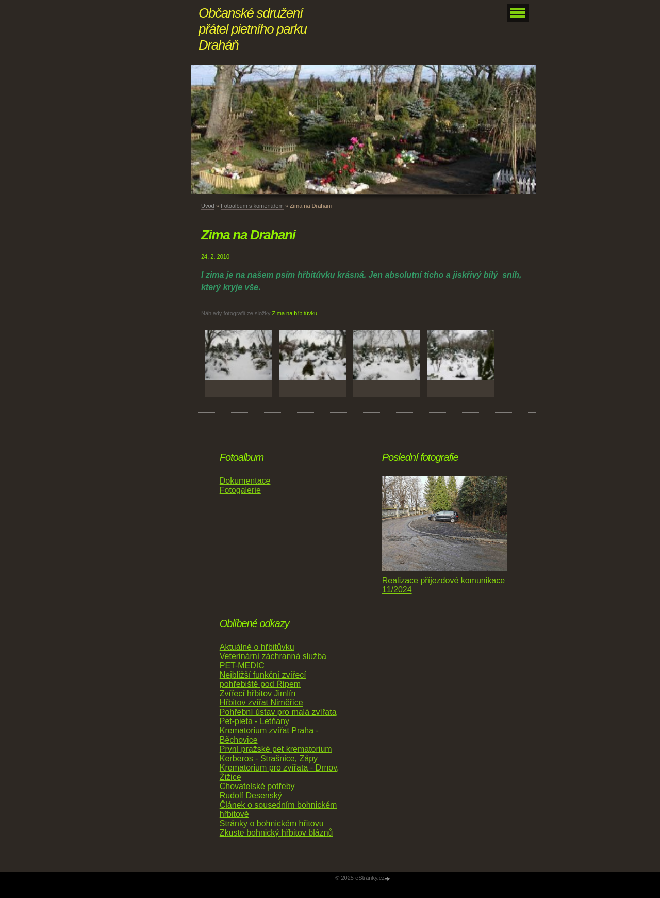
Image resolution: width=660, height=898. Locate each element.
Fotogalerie (240, 490)
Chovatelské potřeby (257, 786)
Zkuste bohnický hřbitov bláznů (276, 832)
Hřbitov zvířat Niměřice (261, 702)
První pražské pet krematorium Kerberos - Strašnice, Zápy (276, 754)
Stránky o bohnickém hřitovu (272, 823)
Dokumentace (245, 480)
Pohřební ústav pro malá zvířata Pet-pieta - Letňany (278, 717)
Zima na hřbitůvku (294, 313)
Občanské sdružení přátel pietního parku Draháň (253, 29)
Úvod (207, 206)
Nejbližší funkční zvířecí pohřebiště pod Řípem (263, 679)
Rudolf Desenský (251, 795)
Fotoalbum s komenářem (252, 206)
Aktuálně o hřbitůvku (257, 647)
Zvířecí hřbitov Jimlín (258, 693)
